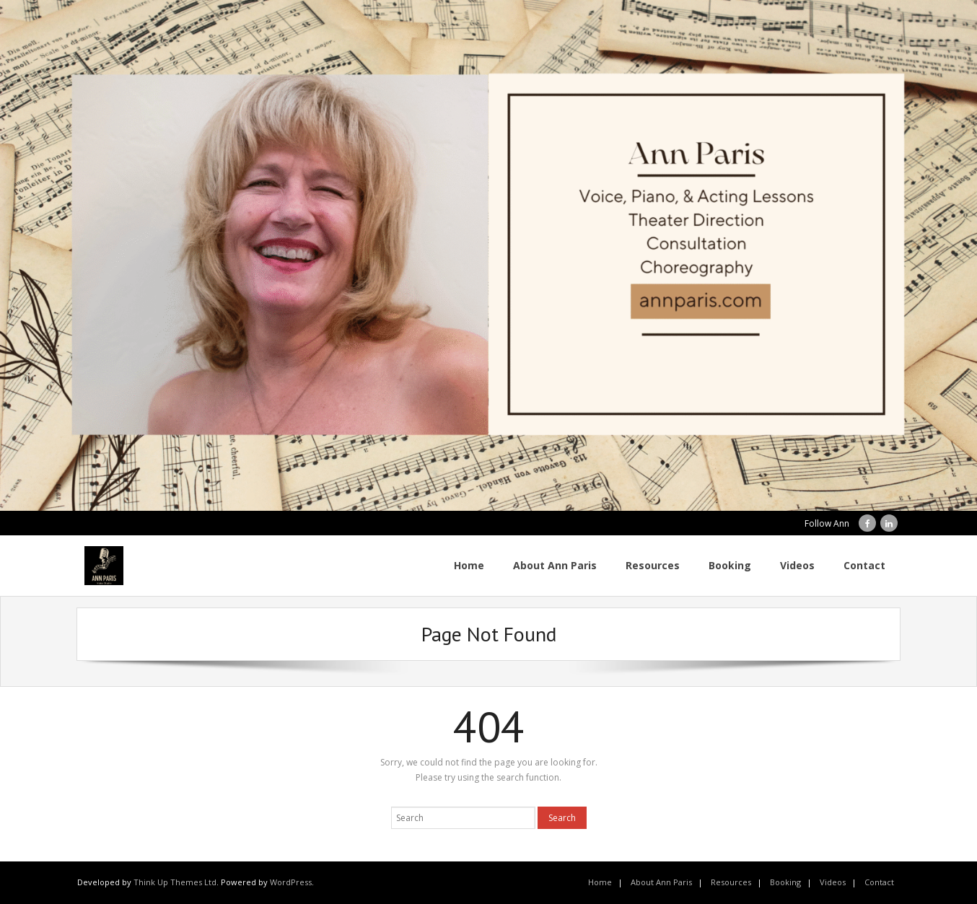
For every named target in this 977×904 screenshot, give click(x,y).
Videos (833, 882)
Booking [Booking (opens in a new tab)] (785, 882)
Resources (731, 882)
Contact (879, 882)
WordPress (291, 882)
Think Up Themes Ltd (174, 882)
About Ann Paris (661, 882)
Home (600, 882)
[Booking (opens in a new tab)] (730, 565)
